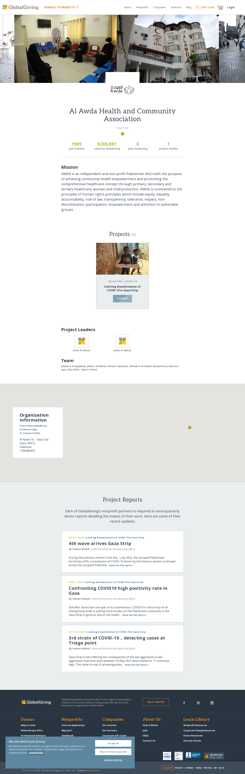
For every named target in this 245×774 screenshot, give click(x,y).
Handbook (68, 735)
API (215, 768)
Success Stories (192, 740)
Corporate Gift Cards (114, 735)
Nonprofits (142, 7)
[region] (70, 753)
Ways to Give (28, 725)
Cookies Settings (113, 759)
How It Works (150, 725)
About (127, 7)
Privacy (179, 768)
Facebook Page (28, 429)
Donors (27, 719)
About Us (152, 719)
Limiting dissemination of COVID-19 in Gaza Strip (122, 288)
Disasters (176, 7)
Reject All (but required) (113, 751)
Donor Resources (193, 735)
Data (221, 768)
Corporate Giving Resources (199, 730)
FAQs (146, 735)
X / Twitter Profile (30, 433)
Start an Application (73, 725)
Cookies (189, 768)
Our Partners (109, 730)
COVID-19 (131, 281)
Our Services (109, 725)
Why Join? (67, 730)
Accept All (113, 743)
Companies (159, 7)
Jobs (145, 730)
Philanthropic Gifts (32, 730)
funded (122, 298)
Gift (205, 7)
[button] (189, 427)
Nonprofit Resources (195, 725)
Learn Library (196, 719)
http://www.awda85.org (33, 425)
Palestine (115, 281)
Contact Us (149, 740)
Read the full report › (121, 565)
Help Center (156, 702)
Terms (198, 768)
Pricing (208, 768)
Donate (59, 7)
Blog (189, 7)
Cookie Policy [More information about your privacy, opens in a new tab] (36, 752)
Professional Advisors (33, 735)
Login (231, 7)
